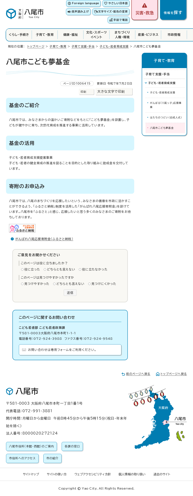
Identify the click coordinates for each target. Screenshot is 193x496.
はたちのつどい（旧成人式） (166, 117)
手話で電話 (120, 20)
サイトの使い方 (57, 474)
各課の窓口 (72, 446)
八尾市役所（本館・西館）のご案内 (31, 446)
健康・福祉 (70, 34)
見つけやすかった (37, 283)
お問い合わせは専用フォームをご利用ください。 (62, 349)
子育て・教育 (45, 34)
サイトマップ (31, 474)
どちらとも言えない (61, 269)
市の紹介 (52, 458)
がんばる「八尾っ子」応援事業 (166, 105)
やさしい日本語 (118, 3)
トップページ (35, 46)
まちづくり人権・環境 (122, 34)
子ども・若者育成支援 (114, 46)
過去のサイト (161, 474)
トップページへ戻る (174, 373)
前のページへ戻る (138, 373)
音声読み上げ (80, 11)
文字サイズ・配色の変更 (113, 11)
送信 (70, 292)
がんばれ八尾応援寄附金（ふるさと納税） (44, 238)
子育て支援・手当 (83, 46)
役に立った (32, 269)
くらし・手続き (19, 34)
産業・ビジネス (148, 34)
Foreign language (85, 3)
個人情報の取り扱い (132, 474)
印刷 (83, 91)
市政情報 (174, 34)
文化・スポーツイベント (96, 34)
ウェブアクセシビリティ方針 (92, 474)
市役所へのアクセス (22, 458)
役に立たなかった (95, 269)
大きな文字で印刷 (111, 91)
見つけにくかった (103, 283)
